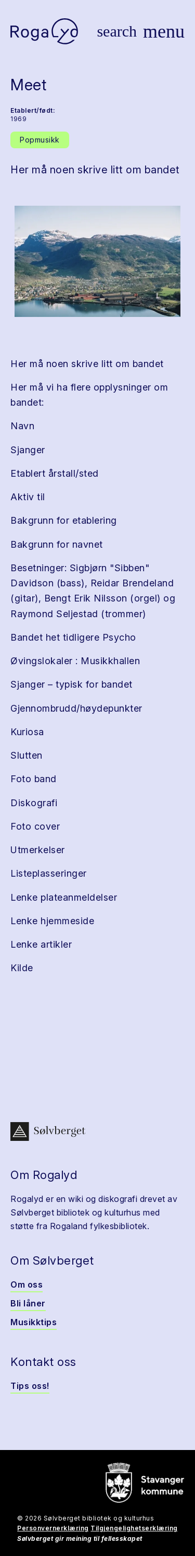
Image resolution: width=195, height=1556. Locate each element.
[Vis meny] (164, 31)
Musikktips (33, 1322)
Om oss (26, 1284)
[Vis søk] (117, 31)
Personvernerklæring (53, 1528)
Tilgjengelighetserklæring (134, 1528)
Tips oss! (29, 1386)
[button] (97, 261)
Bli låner (28, 1303)
